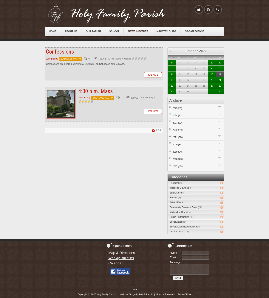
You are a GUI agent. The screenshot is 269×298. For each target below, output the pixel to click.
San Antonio (177, 192)
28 (220, 86)
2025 (177, 108)
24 (172, 62)
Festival (175, 197)
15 (172, 80)
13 (212, 74)
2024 (177, 115)
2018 (177, 159)
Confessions (60, 51)
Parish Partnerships (181, 217)
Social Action (178, 222)
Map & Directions (121, 253)
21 (220, 80)
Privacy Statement (166, 294)
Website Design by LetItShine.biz (136, 294)
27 (212, 86)
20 (212, 80)
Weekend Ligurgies (181, 188)
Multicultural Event (180, 212)
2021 (177, 137)
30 (220, 62)
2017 (177, 166)
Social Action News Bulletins (185, 226)
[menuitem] (52, 31)
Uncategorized (179, 231)
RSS (221, 183)
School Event (178, 202)
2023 (177, 122)
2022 (177, 130)
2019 (177, 152)
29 (212, 62)
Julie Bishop (52, 58)
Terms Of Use (184, 294)
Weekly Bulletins (121, 258)
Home (134, 289)
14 (220, 74)
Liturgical (176, 183)
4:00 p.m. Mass (60, 103)
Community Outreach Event (186, 207)
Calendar (115, 263)
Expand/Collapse (220, 107)
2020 (177, 144)
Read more (153, 75)
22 (172, 86)
